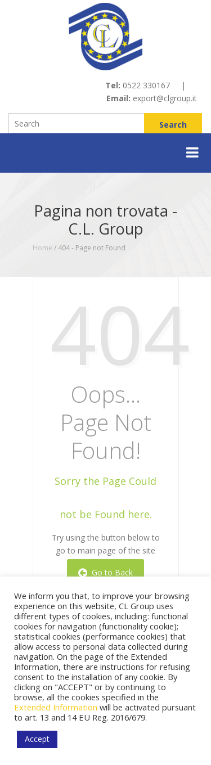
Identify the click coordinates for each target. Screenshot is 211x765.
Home (42, 248)
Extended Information (55, 707)
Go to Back (105, 572)
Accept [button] (37, 739)
